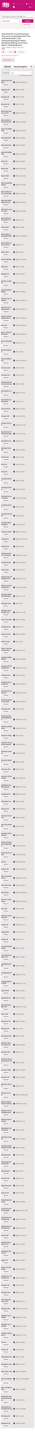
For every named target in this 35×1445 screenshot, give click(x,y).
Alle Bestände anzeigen (25, 75)
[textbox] (17, 16)
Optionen (12, 52)
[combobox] (11, 21)
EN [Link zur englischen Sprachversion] (30, 7)
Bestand (7, 67)
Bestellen (21, 52)
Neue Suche (26, 24)
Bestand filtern (8, 60)
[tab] (7, 67)
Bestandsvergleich (20, 67)
